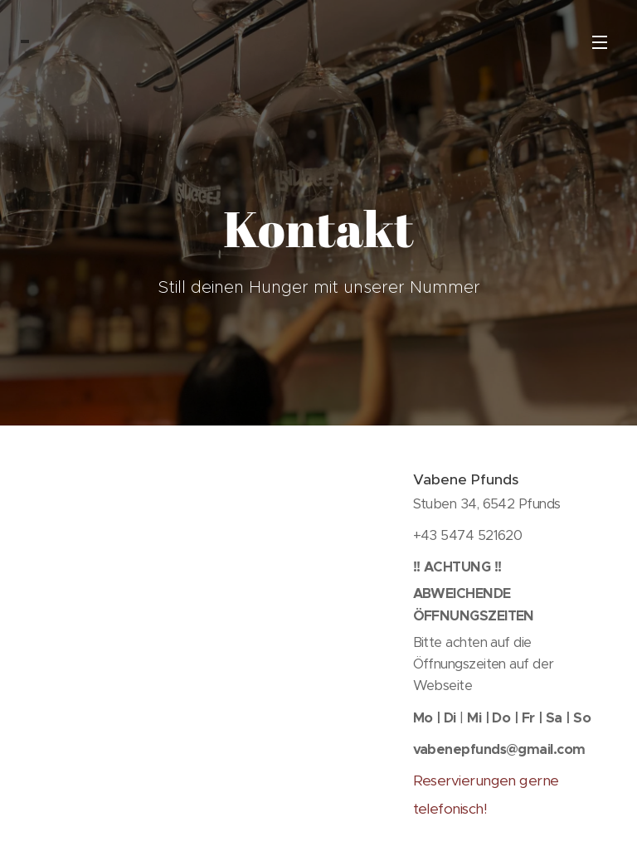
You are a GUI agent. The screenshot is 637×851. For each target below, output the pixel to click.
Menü (599, 42)
